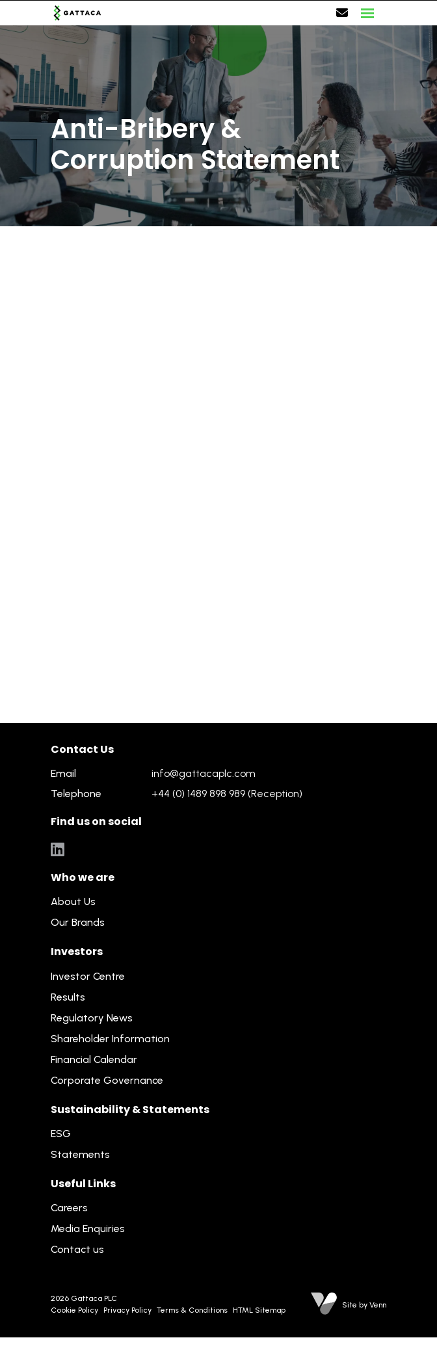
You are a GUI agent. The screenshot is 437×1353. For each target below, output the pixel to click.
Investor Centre (88, 976)
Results (68, 997)
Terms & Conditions (192, 1310)
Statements (80, 1154)
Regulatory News (92, 1018)
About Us (73, 901)
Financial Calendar (94, 1059)
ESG (61, 1133)
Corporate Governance (107, 1080)
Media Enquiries (88, 1228)
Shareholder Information (110, 1038)
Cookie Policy (74, 1310)
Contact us (77, 1249)
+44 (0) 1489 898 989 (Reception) (227, 793)
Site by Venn (364, 1304)
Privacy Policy (127, 1310)
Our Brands (78, 922)
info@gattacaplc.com (204, 773)
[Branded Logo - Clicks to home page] (77, 13)
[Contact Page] (342, 13)
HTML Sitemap (259, 1310)
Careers (69, 1208)
